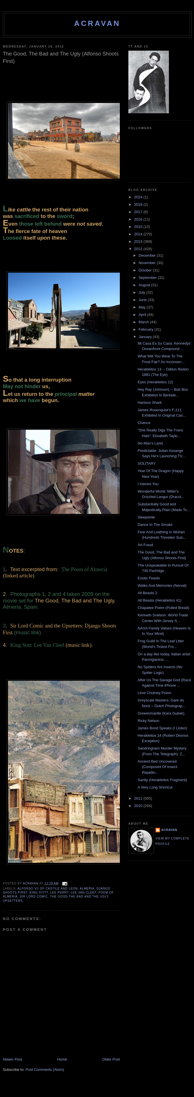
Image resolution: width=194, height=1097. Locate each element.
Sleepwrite (146, 517)
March (144, 322)
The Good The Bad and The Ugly (79, 896)
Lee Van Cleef (83, 892)
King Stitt (39, 892)
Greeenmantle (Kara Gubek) (161, 713)
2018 (139, 204)
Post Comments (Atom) (45, 1069)
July (142, 292)
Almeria (87, 888)
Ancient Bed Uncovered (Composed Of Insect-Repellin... (158, 767)
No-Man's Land (150, 443)
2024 (139, 197)
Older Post (111, 1059)
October (146, 270)
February (147, 329)
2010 (139, 806)
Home (62, 1059)
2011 (139, 798)
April (143, 314)
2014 (139, 234)
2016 (139, 219)
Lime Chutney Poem (154, 693)
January (146, 337)
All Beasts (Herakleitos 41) (159, 600)
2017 (139, 212)
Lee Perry (59, 892)
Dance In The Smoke (155, 524)
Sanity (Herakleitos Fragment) (162, 780)
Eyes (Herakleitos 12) (155, 382)
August (145, 285)
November (148, 263)
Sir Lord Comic (34, 896)
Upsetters (13, 900)
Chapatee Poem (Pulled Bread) (163, 608)
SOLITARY (146, 463)
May (143, 307)
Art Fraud (145, 545)
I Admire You (148, 484)
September (148, 277)
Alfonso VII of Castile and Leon (47, 888)
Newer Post (12, 1059)
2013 (139, 241)
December (148, 255)
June (143, 300)
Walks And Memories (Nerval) (162, 585)
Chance (144, 423)
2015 (139, 227)
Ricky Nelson (148, 721)
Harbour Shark (150, 402)
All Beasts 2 (147, 593)
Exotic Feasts (149, 578)
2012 (139, 249)
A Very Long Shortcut (155, 787)
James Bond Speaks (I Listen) (162, 728)
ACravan (97, 23)
